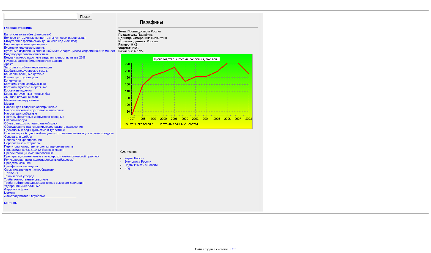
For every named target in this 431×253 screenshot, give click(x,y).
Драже (8, 64)
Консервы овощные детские (24, 74)
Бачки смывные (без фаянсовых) (27, 34)
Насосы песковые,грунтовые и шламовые (34, 110)
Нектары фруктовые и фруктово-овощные (34, 116)
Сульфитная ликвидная (21, 166)
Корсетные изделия (18, 90)
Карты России (134, 158)
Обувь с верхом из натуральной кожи (30, 123)
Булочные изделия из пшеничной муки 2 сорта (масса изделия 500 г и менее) (59, 50)
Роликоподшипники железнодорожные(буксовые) (39, 159)
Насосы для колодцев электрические (30, 107)
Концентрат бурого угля (21, 77)
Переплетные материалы (22, 143)
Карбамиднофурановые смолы (26, 70)
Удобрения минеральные (22, 186)
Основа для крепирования (23, 139)
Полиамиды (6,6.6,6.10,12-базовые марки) (34, 149)
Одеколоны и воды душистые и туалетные (34, 130)
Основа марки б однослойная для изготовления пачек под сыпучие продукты (59, 133)
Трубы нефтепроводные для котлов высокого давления (44, 182)
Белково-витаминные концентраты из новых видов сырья (45, 37)
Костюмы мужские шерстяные (25, 87)
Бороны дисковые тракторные (25, 44)
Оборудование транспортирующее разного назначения (43, 126)
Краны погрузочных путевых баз (27, 93)
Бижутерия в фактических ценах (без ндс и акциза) (40, 41)
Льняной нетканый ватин (22, 97)
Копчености (12, 80)
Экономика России (138, 161)
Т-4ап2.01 (11, 172)
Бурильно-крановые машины (24, 47)
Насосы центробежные (20, 113)
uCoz (232, 249)
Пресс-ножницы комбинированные (29, 153)
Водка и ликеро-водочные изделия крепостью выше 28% (44, 57)
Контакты (10, 202)
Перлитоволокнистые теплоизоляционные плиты (39, 146)
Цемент (9, 192)
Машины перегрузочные (21, 100)
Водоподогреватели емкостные (26, 54)
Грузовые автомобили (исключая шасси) (33, 60)
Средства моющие (17, 163)
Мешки (9, 103)
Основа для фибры (18, 136)
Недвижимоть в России (141, 164)
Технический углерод (19, 176)
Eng (127, 168)
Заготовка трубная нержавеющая (28, 67)
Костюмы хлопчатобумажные (25, 83)
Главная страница (18, 27)
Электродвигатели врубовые (24, 196)
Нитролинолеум (15, 120)
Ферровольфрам (16, 189)
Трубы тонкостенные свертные (26, 179)
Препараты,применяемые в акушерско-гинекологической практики (51, 156)
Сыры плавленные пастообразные (29, 169)
